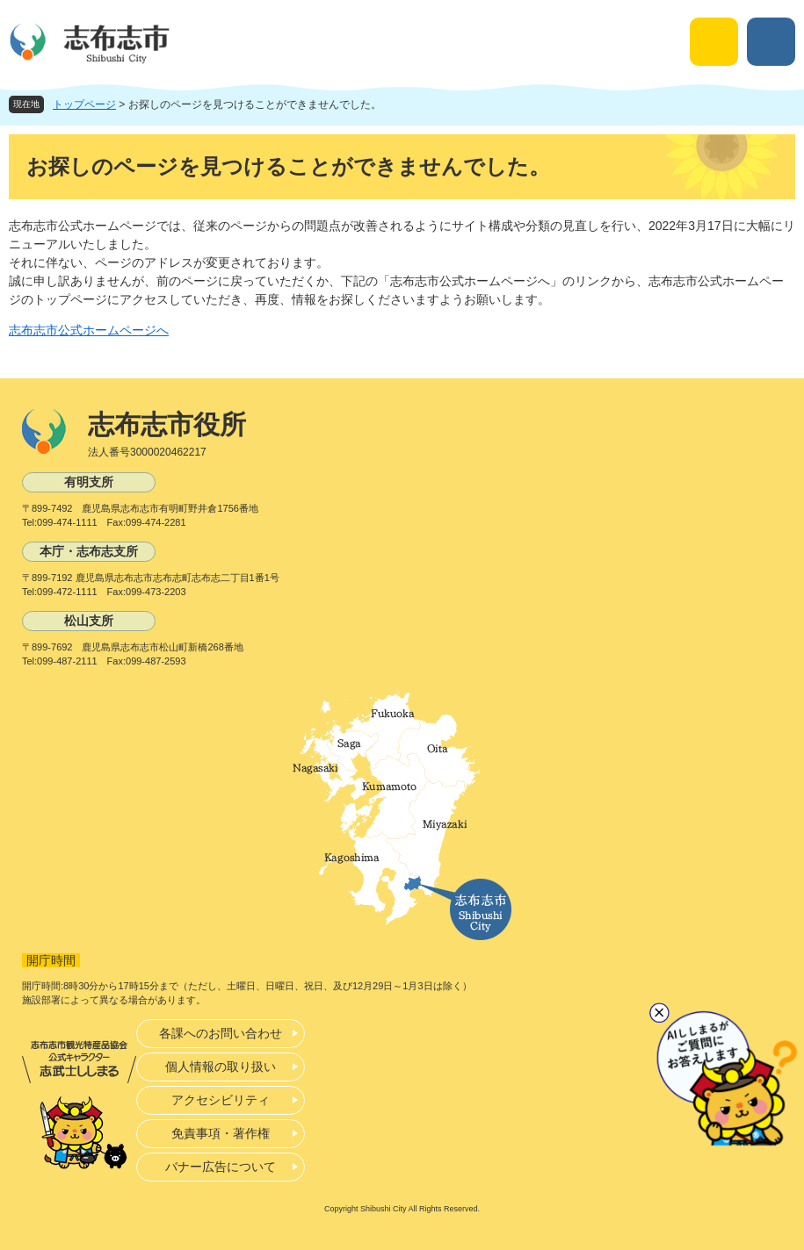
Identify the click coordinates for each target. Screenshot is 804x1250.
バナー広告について (220, 1167)
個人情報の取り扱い (220, 1067)
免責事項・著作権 (220, 1133)
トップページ (84, 104)
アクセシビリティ (220, 1100)
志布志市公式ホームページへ (89, 330)
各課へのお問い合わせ (220, 1033)
